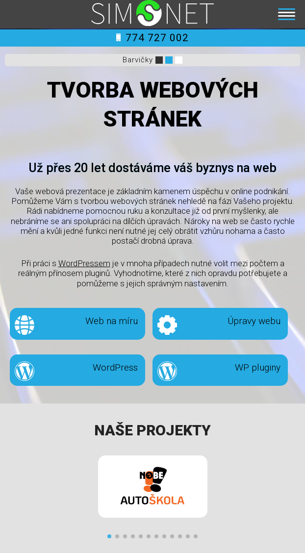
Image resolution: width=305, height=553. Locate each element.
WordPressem (84, 263)
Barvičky (138, 59)
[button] (109, 536)
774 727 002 (152, 38)
